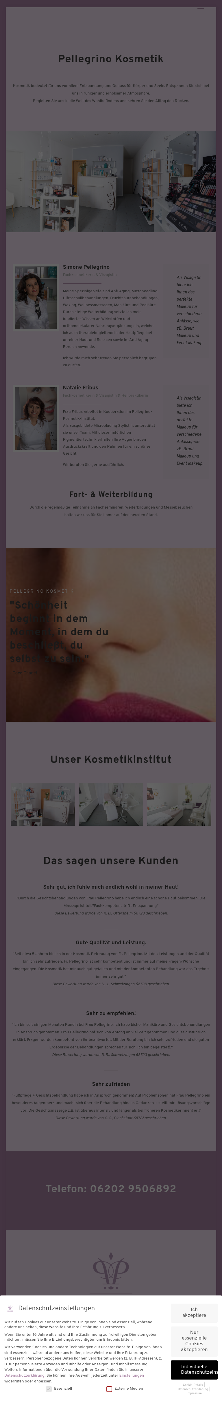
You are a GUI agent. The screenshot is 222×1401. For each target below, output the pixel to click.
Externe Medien (124, 1388)
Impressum (194, 1393)
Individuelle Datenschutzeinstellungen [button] (199, 1370)
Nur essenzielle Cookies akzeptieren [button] (194, 1341)
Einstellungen (131, 1375)
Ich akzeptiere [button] (194, 1313)
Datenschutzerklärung (24, 1375)
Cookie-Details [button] (193, 1385)
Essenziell (59, 1388)
